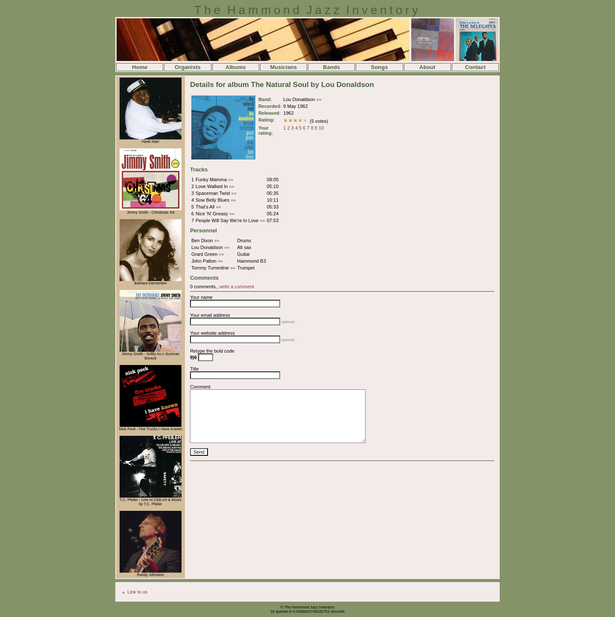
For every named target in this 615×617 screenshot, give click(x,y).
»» (318, 99)
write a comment (237, 286)
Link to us (137, 591)
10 (321, 127)
